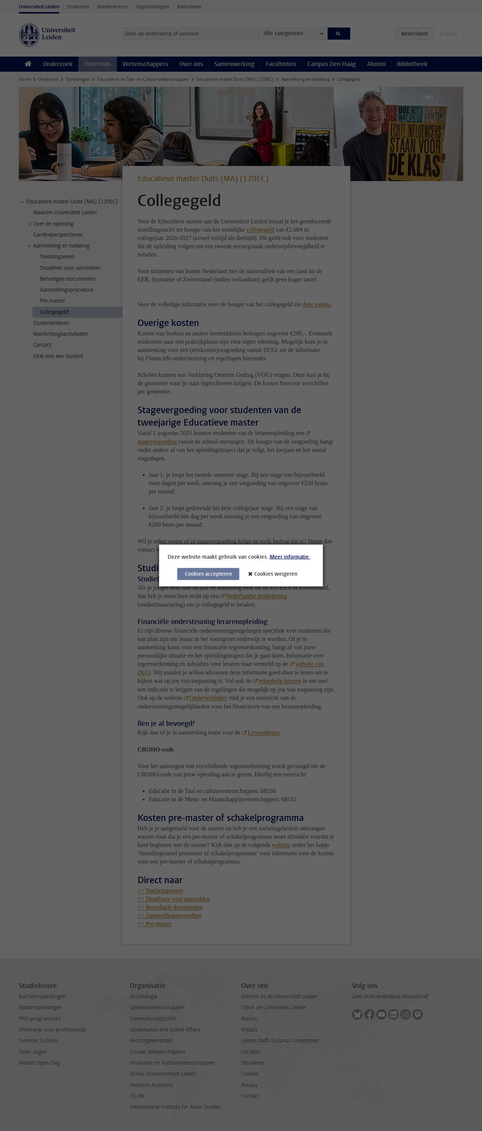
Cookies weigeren (275, 574)
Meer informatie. (290, 557)
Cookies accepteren (208, 574)
